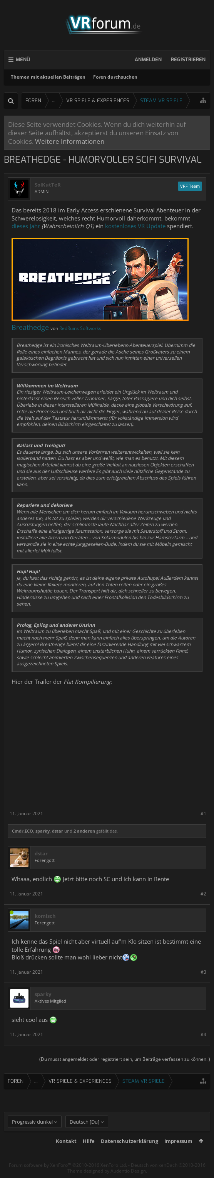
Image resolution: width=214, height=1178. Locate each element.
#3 (203, 972)
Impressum (178, 1141)
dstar (57, 831)
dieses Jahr (26, 226)
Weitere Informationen (69, 141)
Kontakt (66, 1141)
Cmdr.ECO (22, 831)
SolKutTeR (48, 185)
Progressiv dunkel (32, 1121)
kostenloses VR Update (135, 226)
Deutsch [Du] (84, 1121)
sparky (42, 831)
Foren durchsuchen (115, 77)
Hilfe (89, 1141)
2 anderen (84, 831)
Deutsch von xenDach (168, 1165)
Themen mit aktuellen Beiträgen (48, 77)
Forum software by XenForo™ (68, 1165)
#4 (203, 1034)
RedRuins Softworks (80, 328)
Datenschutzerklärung (129, 1141)
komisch (45, 916)
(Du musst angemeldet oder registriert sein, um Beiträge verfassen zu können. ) (124, 1059)
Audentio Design (128, 1171)
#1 (203, 813)
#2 (203, 894)
